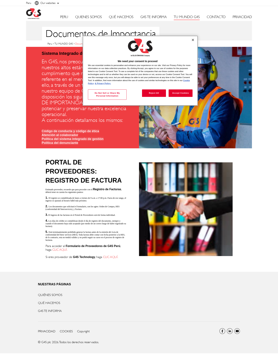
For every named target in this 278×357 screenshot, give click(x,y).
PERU (64, 17)
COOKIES (66, 331)
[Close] (193, 40)
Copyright (83, 331)
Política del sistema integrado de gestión (73, 139)
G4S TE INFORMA (50, 311)
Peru (50, 43)
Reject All (154, 93)
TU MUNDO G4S (63, 43)
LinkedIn (230, 331)
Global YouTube (237, 331)
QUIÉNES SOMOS (50, 295)
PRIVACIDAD (242, 17)
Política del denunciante (60, 143)
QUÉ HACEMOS (49, 303)
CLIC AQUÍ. (59, 249)
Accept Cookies (180, 93)
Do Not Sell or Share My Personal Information (107, 94)
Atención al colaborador (60, 135)
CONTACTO (216, 17)
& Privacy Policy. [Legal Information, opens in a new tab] (103, 83)
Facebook (222, 331)
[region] (140, 71)
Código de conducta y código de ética (70, 131)
